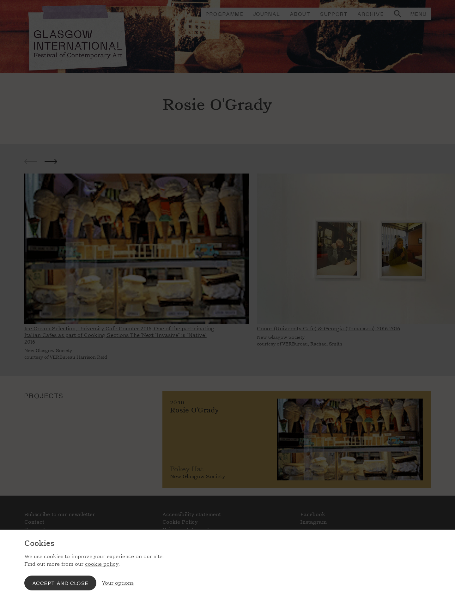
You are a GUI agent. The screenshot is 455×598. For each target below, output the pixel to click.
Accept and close (60, 583)
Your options (118, 583)
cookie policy (101, 564)
